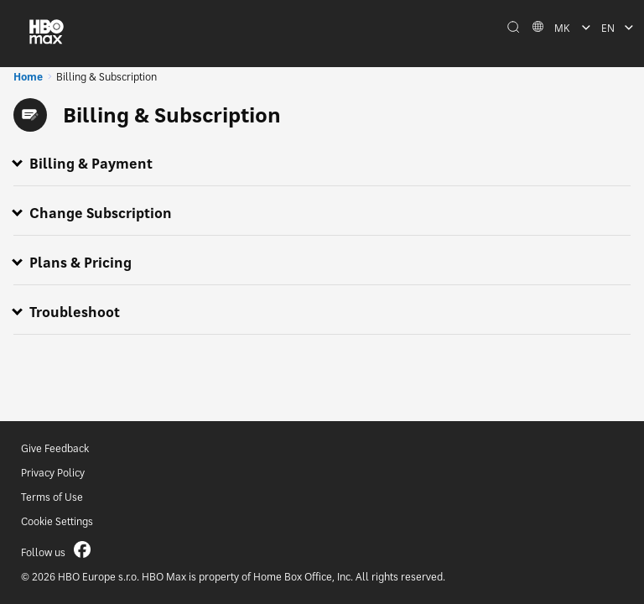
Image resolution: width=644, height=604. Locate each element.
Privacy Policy (53, 473)
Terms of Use (52, 497)
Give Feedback (55, 448)
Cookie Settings (57, 521)
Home (28, 77)
